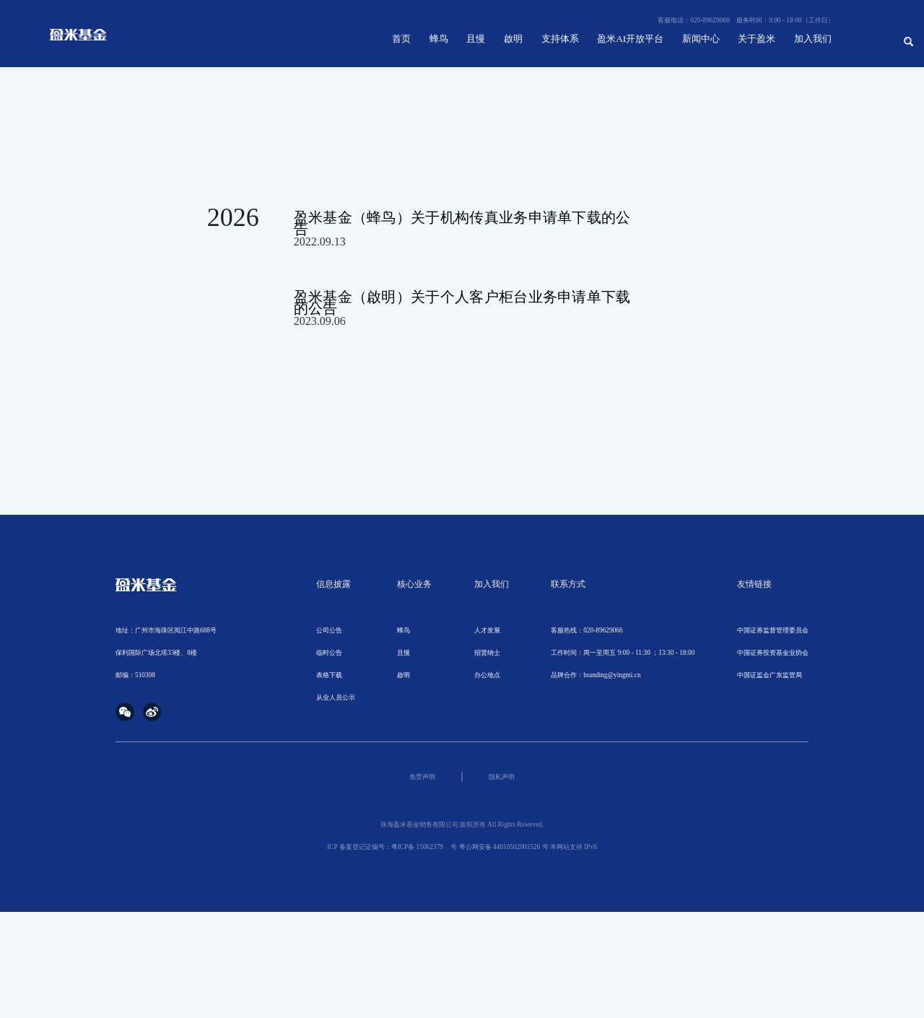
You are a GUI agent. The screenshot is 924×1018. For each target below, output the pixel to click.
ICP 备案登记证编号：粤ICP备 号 (392, 846)
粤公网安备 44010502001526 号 (504, 846)
